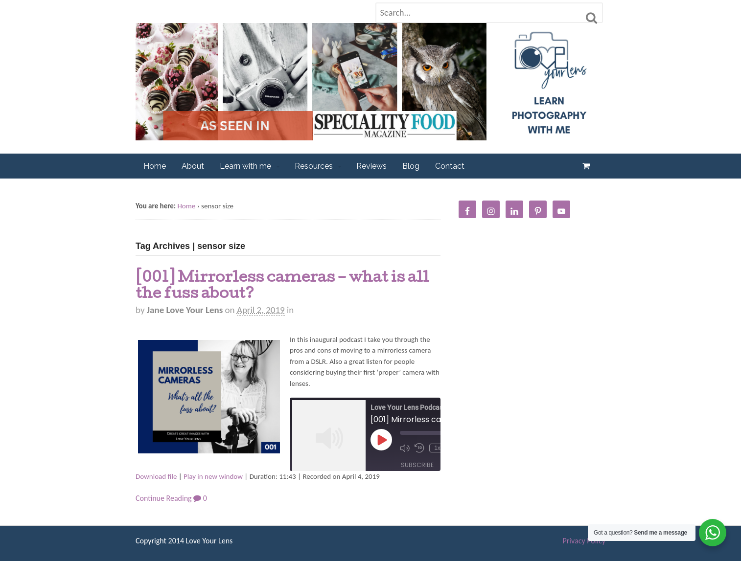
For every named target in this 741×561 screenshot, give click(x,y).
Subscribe (417, 465)
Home (154, 166)
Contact (449, 166)
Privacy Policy (583, 540)
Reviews (371, 166)
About (193, 166)
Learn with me (245, 166)
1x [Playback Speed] (437, 448)
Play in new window (213, 476)
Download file (156, 476)
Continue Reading (164, 498)
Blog (410, 166)
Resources (314, 166)
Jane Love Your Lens (185, 309)
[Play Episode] (381, 439)
